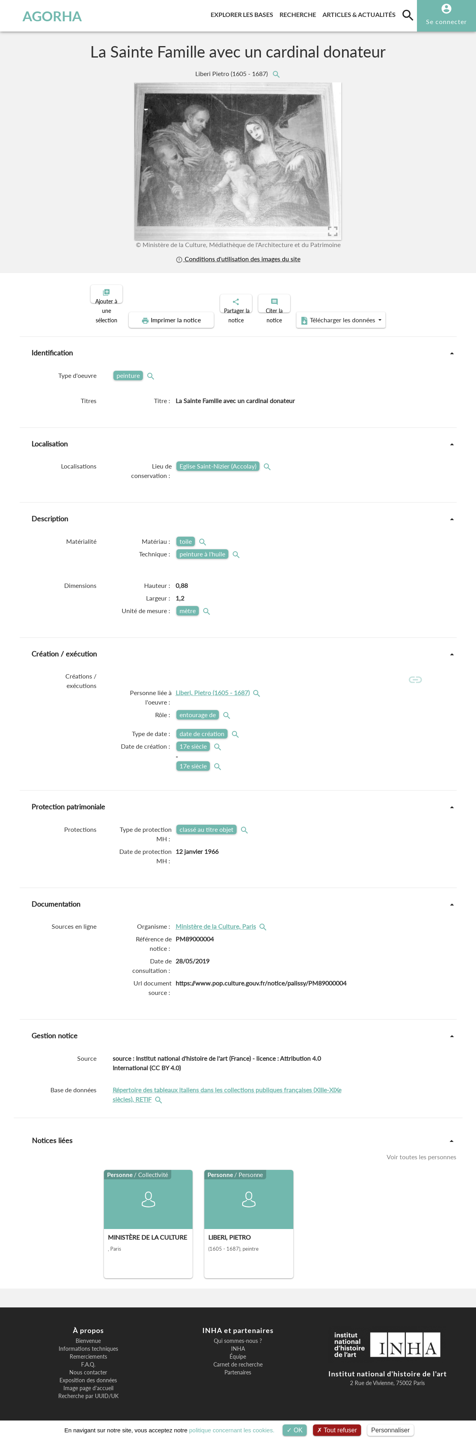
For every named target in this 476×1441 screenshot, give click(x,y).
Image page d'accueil (88, 1385)
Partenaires (237, 1369)
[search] (408, 15)
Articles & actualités (360, 13)
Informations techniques (88, 1345)
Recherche (299, 13)
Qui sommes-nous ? (238, 1337)
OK (295, 1430)
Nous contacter (88, 1369)
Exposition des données (88, 1377)
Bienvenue (88, 1337)
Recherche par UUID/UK (88, 1393)
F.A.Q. (88, 1361)
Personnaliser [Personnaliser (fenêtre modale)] (390, 1430)
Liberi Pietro (232, 73)
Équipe (238, 1353)
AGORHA (44, 16)
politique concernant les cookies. (231, 1430)
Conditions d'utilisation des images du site (238, 258)
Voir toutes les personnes (421, 1153)
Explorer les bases (243, 13)
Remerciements (88, 1353)
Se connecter (446, 21)
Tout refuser (337, 1430)
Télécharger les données (327, 313)
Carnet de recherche (238, 1361)
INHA (238, 1345)
